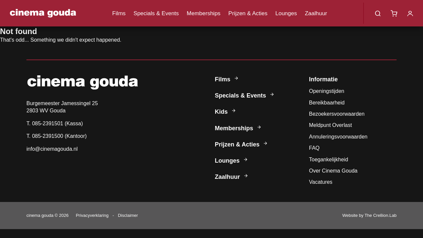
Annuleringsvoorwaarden (338, 136)
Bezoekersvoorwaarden (337, 114)
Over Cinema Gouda (333, 171)
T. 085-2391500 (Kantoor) (56, 136)
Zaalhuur (316, 13)
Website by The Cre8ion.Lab (369, 215)
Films (119, 13)
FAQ (314, 148)
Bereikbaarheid (327, 102)
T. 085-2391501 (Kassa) (54, 123)
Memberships (203, 13)
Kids (226, 111)
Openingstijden (326, 91)
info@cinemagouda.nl (52, 149)
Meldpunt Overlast (330, 125)
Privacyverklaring (92, 215)
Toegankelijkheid (328, 159)
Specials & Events (156, 13)
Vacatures (320, 182)
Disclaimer (128, 215)
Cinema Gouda (43, 13)
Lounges (286, 13)
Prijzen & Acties (247, 13)
